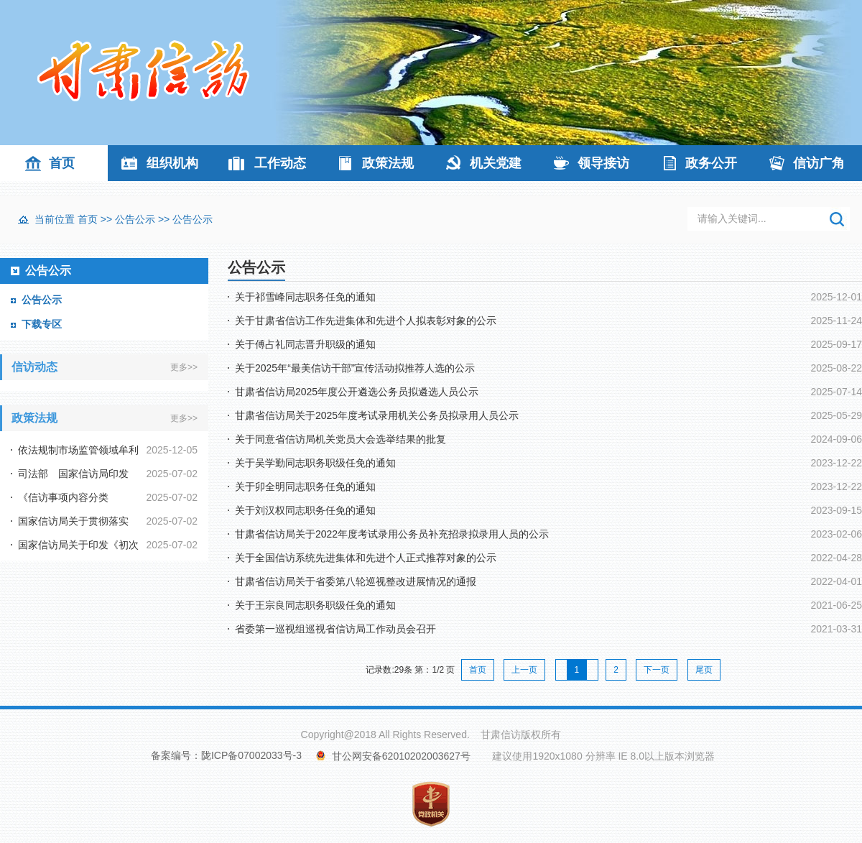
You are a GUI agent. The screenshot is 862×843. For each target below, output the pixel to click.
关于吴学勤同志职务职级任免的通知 (315, 463)
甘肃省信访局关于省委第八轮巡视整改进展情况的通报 (355, 581)
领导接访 (603, 163)
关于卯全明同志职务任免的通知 (305, 486)
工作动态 (280, 163)
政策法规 (388, 163)
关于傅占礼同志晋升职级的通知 (305, 344)
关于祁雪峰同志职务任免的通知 (305, 297)
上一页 (524, 670)
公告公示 (135, 219)
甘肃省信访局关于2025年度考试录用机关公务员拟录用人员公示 (377, 415)
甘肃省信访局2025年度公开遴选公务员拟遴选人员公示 (356, 391)
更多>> (184, 367)
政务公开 (711, 163)
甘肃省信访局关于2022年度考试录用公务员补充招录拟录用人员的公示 (392, 534)
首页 (62, 163)
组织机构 (172, 163)
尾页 (704, 670)
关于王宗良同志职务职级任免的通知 (315, 605)
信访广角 (819, 163)
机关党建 (496, 163)
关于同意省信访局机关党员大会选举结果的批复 (340, 439)
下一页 (656, 670)
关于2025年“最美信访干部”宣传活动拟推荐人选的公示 (355, 368)
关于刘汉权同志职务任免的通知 (305, 510)
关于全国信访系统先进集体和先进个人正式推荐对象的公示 (365, 557)
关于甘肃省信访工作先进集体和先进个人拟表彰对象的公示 (365, 320)
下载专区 (42, 324)
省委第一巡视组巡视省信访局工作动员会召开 (335, 629)
